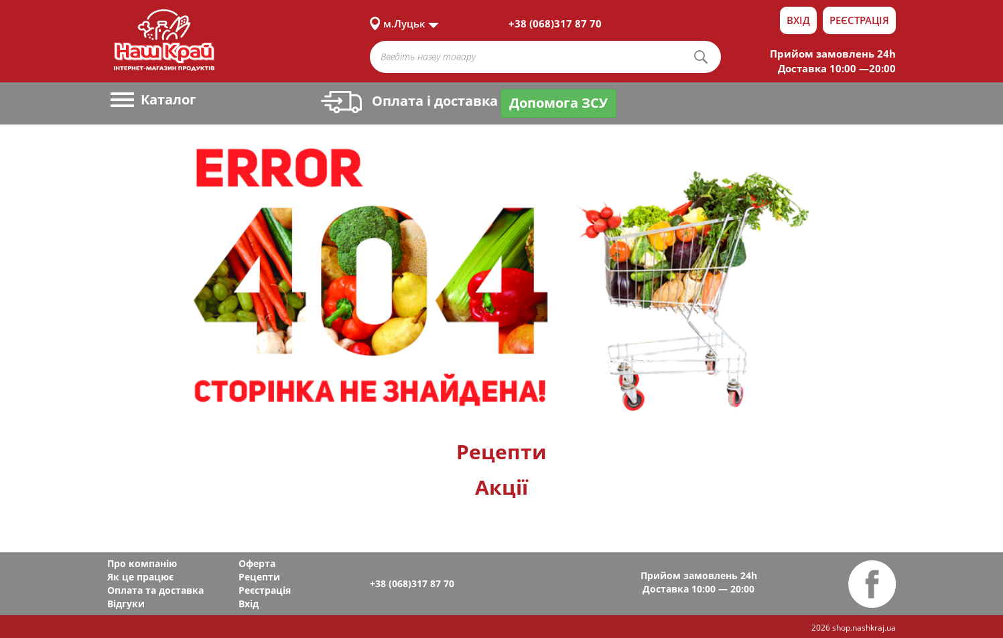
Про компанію (142, 563)
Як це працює (140, 576)
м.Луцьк (404, 23)
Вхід (798, 20)
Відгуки (126, 603)
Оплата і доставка (409, 101)
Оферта (257, 563)
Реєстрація (859, 20)
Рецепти (501, 451)
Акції (501, 487)
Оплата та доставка (155, 590)
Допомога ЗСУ (558, 103)
